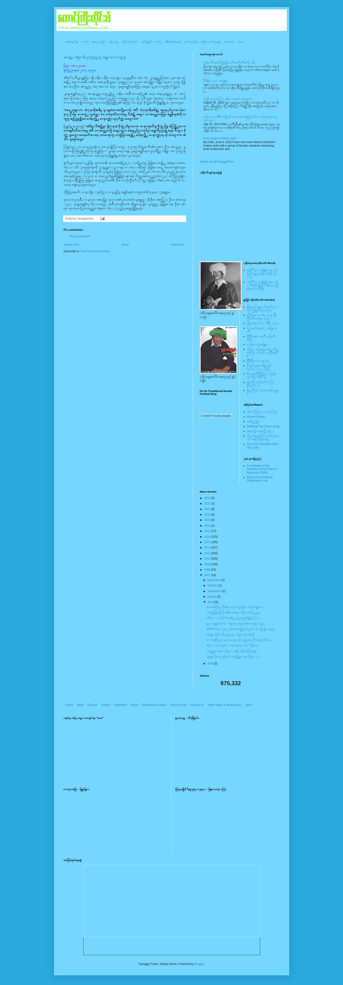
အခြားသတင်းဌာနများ (211, 41)
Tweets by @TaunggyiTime (217, 161)
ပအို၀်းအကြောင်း (129, 41)
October (212, 585)
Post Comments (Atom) (95, 251)
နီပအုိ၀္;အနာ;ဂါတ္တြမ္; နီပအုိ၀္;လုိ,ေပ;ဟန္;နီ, (259, 367)
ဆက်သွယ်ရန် (191, 41)
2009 (207, 564)
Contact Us (197, 705)
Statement (120, 705)
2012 (207, 547)
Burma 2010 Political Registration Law (260, 479)
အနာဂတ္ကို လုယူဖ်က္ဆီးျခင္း (260, 431)
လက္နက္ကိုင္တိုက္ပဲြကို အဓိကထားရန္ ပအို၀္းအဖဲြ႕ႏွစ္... (234, 612)
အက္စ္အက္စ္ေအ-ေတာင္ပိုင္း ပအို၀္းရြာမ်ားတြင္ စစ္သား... (233, 651)
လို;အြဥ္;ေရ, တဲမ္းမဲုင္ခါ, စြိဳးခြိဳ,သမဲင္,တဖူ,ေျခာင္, (262, 316)
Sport (248, 705)
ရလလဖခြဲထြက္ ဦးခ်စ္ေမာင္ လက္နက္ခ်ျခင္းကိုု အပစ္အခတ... (235, 607)
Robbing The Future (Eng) (263, 426)
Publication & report (154, 705)
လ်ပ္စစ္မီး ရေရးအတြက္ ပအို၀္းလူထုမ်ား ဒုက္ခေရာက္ (227, 98)
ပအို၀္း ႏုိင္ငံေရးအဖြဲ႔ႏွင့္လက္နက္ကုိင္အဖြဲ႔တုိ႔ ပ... (235, 617)
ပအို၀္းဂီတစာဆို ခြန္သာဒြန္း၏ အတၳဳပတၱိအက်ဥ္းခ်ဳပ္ (229, 62)
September (214, 591)
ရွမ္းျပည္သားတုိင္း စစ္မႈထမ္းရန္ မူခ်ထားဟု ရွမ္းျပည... (237, 623)
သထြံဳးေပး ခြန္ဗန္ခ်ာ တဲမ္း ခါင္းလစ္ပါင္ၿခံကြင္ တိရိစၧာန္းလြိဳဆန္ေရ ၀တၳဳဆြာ (262, 285)
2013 (207, 542)
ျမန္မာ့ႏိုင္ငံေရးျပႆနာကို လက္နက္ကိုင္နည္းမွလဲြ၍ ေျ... (234, 656)
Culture (105, 705)
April (210, 663)
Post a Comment (79, 236)
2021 (207, 509)
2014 (207, 536)
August (212, 596)
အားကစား (230, 41)
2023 (207, 498)
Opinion (92, 705)
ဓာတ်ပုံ (158, 41)
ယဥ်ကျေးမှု (113, 41)
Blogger (199, 964)
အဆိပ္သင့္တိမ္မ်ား (253, 421)
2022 (207, 503)
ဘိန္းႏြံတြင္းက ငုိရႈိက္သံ (261, 411)
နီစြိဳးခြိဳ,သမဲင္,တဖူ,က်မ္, (258, 361)
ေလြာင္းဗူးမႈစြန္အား (257, 344)
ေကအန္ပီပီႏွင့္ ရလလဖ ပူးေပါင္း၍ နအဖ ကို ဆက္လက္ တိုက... (239, 640)
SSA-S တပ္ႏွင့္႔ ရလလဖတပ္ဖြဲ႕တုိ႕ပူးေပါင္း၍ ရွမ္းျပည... (242, 629)
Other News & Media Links (224, 705)
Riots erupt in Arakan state (220, 138)
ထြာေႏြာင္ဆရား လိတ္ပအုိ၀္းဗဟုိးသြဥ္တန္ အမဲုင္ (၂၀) (262, 308)
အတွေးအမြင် (98, 41)
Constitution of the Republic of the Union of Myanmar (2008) (262, 469)
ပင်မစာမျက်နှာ (71, 41)
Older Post (178, 244)
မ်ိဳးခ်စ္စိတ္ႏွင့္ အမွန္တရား (215, 80)
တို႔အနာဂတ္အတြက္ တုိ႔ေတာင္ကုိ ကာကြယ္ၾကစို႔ (263, 437)
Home (125, 244)
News (80, 705)
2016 (207, 525)
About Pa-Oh (178, 705)
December (214, 580)
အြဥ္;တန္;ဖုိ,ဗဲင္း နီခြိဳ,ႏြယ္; (263, 323)
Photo (134, 705)
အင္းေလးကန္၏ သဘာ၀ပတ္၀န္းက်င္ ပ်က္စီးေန (232, 645)
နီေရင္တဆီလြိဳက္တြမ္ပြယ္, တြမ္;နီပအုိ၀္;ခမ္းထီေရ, (261, 375)
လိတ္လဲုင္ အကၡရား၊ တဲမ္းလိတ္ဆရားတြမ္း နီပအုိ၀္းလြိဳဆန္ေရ (263, 353)
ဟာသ (241, 41)
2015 (207, 531)
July (210, 602)
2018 (207, 520)
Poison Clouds (256, 416)
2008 (207, 569)
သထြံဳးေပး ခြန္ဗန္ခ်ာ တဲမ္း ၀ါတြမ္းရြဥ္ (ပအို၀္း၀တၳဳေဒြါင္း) (262, 273)
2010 (207, 558)
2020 (207, 514)
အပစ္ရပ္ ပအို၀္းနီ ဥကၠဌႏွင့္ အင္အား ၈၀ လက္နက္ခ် (94, 57)
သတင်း (85, 41)
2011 (207, 553)
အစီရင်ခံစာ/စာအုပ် (173, 41)
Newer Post (72, 244)
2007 (207, 575)
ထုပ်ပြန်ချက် (146, 41)
